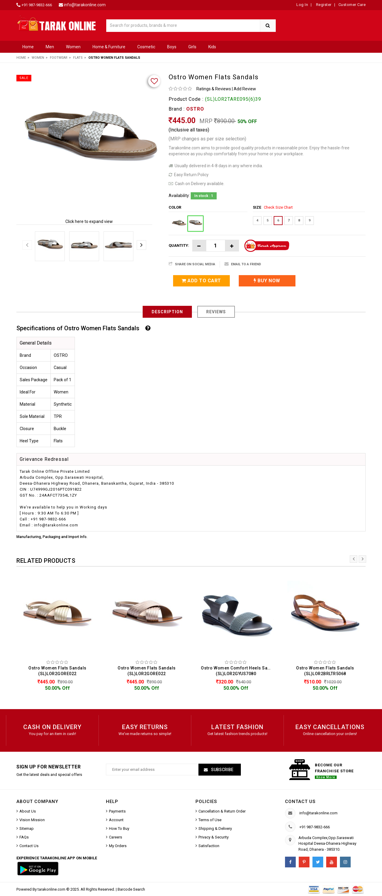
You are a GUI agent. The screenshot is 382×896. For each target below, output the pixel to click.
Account (116, 820)
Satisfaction (208, 846)
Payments (117, 811)
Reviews (216, 311)
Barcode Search (131, 889)
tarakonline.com (52, 889)
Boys (171, 46)
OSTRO (195, 109)
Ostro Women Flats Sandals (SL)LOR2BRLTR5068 (325, 671)
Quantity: (179, 245)
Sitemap (26, 828)
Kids (212, 46)
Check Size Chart (278, 207)
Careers (115, 837)
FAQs (24, 837)
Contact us (300, 801)
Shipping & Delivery (215, 828)
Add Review (245, 88)
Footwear (58, 58)
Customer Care (352, 4)
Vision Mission (32, 820)
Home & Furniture (109, 46)
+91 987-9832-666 (36, 5)
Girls (192, 46)
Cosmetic (146, 46)
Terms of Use (209, 820)
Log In (302, 4)
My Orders (118, 846)
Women (73, 46)
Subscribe (221, 769)
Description (167, 311)
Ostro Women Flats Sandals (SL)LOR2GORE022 (57, 671)
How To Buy (119, 828)
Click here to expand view (89, 221)
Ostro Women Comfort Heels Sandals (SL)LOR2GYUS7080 (237, 671)
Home (28, 46)
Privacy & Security (213, 837)
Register (323, 4)
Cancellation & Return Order (222, 811)
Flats (78, 58)
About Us (27, 811)
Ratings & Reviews (213, 88)
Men (50, 46)
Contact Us (28, 846)
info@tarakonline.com (85, 4)
